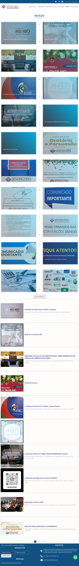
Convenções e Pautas (51, 6)
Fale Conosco (74, 6)
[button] (32, 6)
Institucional (32, 6)
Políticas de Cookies (16, 563)
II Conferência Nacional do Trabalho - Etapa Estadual (42, 406)
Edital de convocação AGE (33, 335)
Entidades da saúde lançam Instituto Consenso (40, 310)
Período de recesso (31, 383)
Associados (61, 6)
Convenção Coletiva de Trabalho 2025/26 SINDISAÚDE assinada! (46, 454)
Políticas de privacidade (6, 563)
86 (43, 541)
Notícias (67, 6)
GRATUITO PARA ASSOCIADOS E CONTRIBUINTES (41, 526)
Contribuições (41, 6)
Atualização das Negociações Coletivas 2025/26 (41, 478)
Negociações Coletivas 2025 (34, 502)
